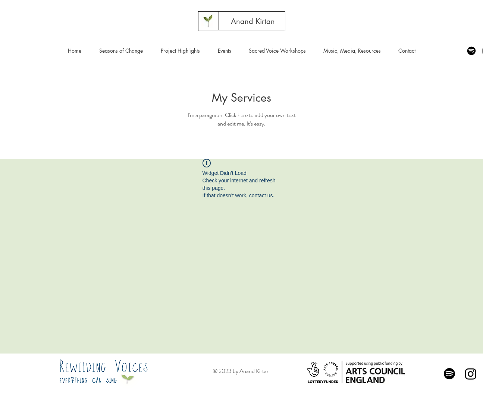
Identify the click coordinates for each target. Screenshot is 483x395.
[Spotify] (471, 50)
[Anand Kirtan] (253, 21)
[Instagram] (470, 373)
